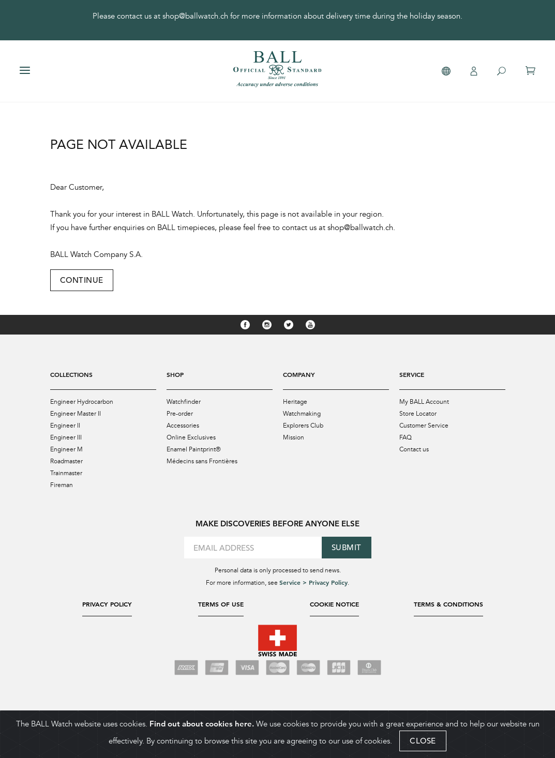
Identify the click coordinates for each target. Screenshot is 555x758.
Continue (81, 280)
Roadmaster (66, 461)
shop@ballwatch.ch (195, 16)
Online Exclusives (191, 437)
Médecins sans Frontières (202, 461)
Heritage (295, 402)
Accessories (183, 425)
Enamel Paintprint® (194, 449)
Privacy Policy (107, 604)
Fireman (61, 485)
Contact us (414, 449)
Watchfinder (184, 402)
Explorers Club (303, 425)
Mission (293, 437)
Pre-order (180, 414)
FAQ (405, 437)
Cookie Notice (334, 604)
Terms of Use (221, 604)
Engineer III (66, 437)
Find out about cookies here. (201, 724)
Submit (347, 547)
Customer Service (423, 425)
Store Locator (418, 414)
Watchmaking (302, 414)
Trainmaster (66, 473)
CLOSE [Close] (423, 741)
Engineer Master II (75, 414)
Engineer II (65, 425)
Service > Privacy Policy (313, 582)
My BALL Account (424, 402)
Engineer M (66, 449)
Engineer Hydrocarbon (81, 402)
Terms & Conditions (448, 604)
